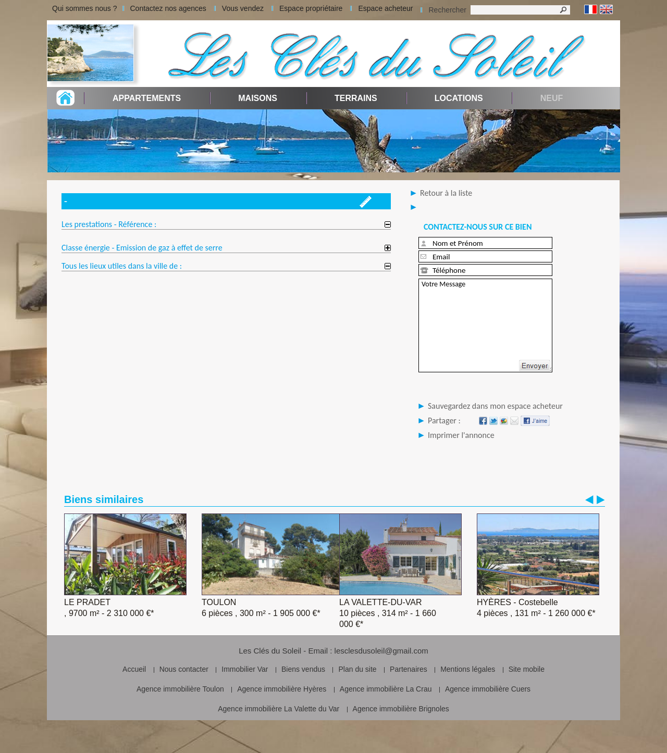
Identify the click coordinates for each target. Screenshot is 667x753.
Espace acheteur (385, 8)
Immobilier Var (244, 669)
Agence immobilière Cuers (487, 689)
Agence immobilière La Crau (386, 689)
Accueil (134, 669)
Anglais (606, 10)
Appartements (147, 98)
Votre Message (485, 325)
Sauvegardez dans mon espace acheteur (495, 406)
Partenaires (408, 669)
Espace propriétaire (310, 8)
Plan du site (357, 669)
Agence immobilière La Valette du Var (278, 709)
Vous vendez (243, 8)
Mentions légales (467, 669)
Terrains (356, 98)
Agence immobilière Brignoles (401, 709)
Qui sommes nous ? (84, 8)
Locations (459, 98)
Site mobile (527, 669)
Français (590, 10)
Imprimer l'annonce (461, 435)
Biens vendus (303, 669)
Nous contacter (183, 669)
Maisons (257, 98)
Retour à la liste (446, 193)
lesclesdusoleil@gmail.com (381, 650)
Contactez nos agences (168, 8)
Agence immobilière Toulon (180, 689)
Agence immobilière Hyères (281, 689)
